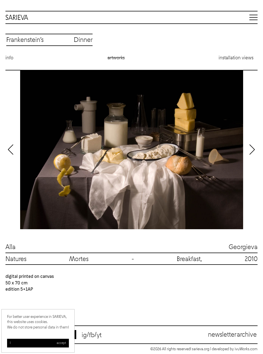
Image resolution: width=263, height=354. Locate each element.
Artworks (116, 57)
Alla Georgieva (131, 247)
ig (84, 335)
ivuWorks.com (246, 349)
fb (91, 335)
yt (99, 335)
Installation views (236, 57)
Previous (10, 149)
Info (9, 57)
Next (252, 149)
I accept (38, 343)
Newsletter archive (232, 334)
